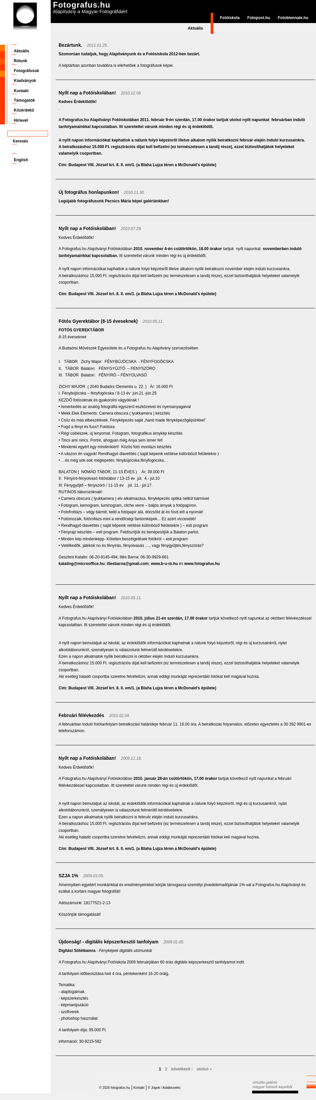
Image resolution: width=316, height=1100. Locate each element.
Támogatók (24, 100)
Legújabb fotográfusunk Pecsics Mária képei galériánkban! (114, 201)
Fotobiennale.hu (293, 17)
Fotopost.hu (258, 17)
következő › (182, 1069)
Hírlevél (21, 120)
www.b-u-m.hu (164, 563)
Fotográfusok (26, 70)
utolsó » (204, 1069)
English (21, 160)
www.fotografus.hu (202, 563)
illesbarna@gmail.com (127, 563)
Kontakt (21, 91)
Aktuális (195, 28)
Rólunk (20, 61)
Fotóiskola (230, 17)
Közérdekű (24, 110)
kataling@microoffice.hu (82, 563)
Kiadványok (25, 80)
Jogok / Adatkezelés (165, 1087)
